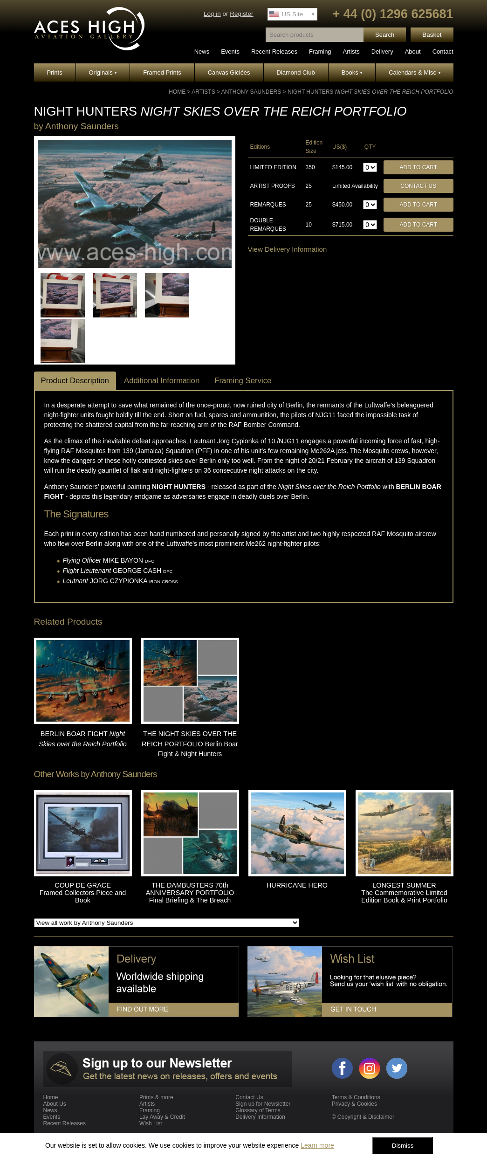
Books (352, 72)
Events (230, 51)
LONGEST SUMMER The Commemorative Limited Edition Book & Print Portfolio (404, 893)
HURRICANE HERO (297, 885)
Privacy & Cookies (354, 1104)
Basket (431, 34)
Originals (103, 72)
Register (241, 13)
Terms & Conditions (356, 1097)
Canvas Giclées (229, 72)
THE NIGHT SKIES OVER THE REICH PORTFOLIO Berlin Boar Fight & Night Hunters (190, 744)
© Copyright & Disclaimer (363, 1117)
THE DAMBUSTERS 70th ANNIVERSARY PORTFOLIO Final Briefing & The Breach (190, 893)
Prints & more (156, 1097)
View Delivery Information (287, 249)
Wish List (150, 1123)
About (413, 51)
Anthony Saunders (251, 92)
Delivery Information (260, 1117)
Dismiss (403, 1145)
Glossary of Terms (257, 1110)
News (202, 51)
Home (177, 92)
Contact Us (418, 186)
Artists (351, 51)
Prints (54, 72)
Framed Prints (162, 72)
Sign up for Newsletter (262, 1104)
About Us (54, 1104)
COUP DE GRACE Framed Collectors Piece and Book (83, 893)
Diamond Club (295, 72)
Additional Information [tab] (161, 380)
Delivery (382, 51)
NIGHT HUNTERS (370, 92)
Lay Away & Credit (162, 1117)
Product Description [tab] (75, 380)
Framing (320, 51)
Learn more (317, 1145)
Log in (212, 13)
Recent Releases (274, 51)
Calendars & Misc (414, 72)
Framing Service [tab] (242, 380)
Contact (442, 51)
